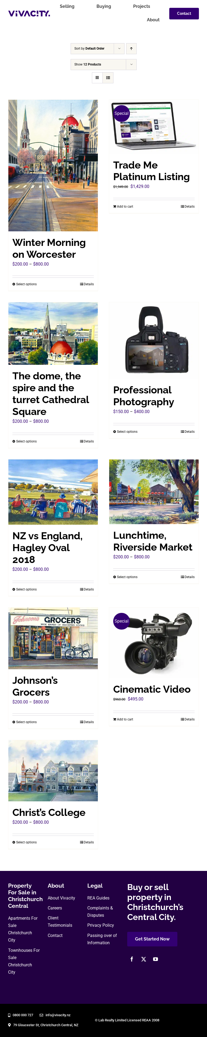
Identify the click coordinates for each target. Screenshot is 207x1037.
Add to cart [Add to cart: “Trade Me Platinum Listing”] (125, 206)
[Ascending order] (131, 48)
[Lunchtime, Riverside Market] (154, 491)
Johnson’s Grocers (35, 686)
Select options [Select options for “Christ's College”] (26, 842)
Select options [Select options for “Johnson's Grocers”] (26, 722)
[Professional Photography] (154, 340)
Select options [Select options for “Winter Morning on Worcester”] (26, 284)
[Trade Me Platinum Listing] (154, 127)
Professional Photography (143, 396)
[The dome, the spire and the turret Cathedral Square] (53, 333)
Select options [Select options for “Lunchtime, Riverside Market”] (127, 577)
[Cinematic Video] (154, 642)
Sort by (89, 48)
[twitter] (143, 959)
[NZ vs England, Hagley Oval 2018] (53, 492)
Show (87, 64)
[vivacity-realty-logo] (29, 12)
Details (89, 284)
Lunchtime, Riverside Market (152, 541)
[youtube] (155, 959)
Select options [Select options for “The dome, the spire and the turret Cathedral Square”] (26, 441)
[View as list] (108, 78)
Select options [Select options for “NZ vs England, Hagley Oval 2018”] (26, 589)
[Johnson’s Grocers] (53, 638)
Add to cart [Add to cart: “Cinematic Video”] (125, 719)
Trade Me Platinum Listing (151, 171)
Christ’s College (48, 812)
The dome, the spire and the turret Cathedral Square (50, 393)
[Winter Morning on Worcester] (53, 165)
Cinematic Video (152, 689)
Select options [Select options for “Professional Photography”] (127, 432)
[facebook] (131, 959)
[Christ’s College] (53, 770)
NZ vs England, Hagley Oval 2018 (47, 547)
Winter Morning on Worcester (49, 248)
